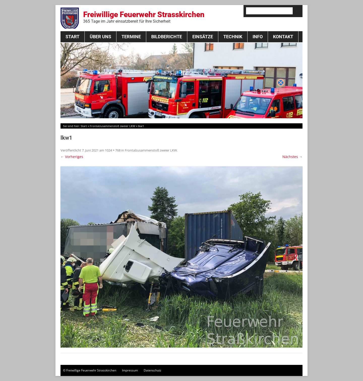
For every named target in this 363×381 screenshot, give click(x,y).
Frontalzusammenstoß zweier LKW (112, 126)
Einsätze (202, 36)
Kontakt (283, 36)
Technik (232, 36)
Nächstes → (292, 156)
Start (72, 36)
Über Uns (100, 36)
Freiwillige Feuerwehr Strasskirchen (143, 17)
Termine (131, 36)
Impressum (130, 370)
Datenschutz (152, 370)
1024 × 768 (112, 150)
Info (258, 36)
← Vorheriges (71, 156)
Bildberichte (166, 36)
